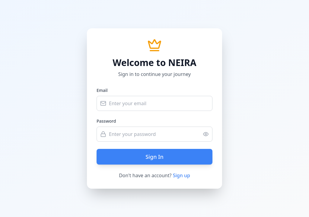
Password (106, 121)
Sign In (154, 156)
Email (102, 90)
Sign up (181, 175)
